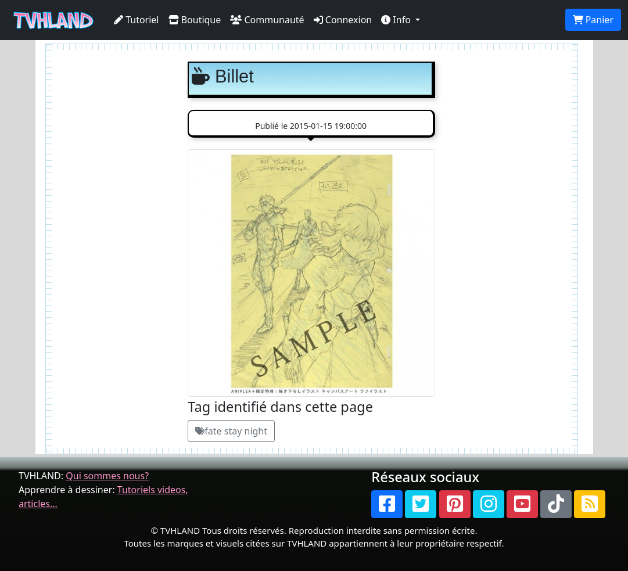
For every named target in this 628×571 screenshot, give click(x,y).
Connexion (343, 19)
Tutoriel (136, 19)
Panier (593, 19)
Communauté (267, 19)
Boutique (194, 19)
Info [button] (397, 19)
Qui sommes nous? (107, 475)
